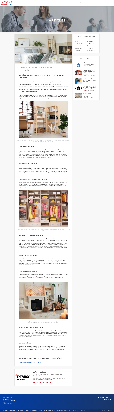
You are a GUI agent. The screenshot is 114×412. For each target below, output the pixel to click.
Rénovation (91, 48)
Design (22, 67)
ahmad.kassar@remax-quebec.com (15, 405)
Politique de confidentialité (55, 410)
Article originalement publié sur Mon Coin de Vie (31, 362)
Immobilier (90, 43)
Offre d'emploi (92, 45)
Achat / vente (79, 45)
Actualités (78, 48)
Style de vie (91, 50)
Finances (90, 41)
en (110, 3)
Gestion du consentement (81, 410)
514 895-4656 (8, 403)
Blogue (87, 3)
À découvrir (79, 43)
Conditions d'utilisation (68, 410)
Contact (103, 3)
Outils (95, 3)
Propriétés (78, 3)
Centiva (110, 410)
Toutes (77, 41)
